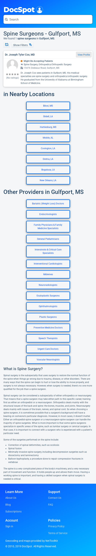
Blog (8, 504)
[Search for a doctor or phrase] (48, 19)
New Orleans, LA (48, 180)
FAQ (50, 504)
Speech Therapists (48, 338)
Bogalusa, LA (48, 169)
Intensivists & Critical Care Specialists (48, 251)
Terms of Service (57, 533)
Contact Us (54, 497)
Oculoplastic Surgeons (48, 295)
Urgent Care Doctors (48, 349)
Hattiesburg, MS (48, 127)
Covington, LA (48, 148)
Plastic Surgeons (48, 317)
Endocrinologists (48, 214)
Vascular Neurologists (48, 359)
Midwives (48, 274)
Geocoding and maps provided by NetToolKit (31, 540)
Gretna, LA (48, 159)
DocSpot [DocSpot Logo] (22, 9)
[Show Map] (6, 45)
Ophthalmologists (48, 306)
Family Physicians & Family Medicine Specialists (48, 227)
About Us (10, 497)
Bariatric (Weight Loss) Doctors (48, 203)
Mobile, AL (48, 137)
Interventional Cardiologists (48, 263)
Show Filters (22, 45)
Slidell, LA (48, 116)
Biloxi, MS (48, 105)
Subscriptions (13, 511)
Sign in (9, 526)
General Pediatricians (48, 239)
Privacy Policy (56, 526)
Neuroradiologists (48, 285)
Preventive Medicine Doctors (48, 327)
